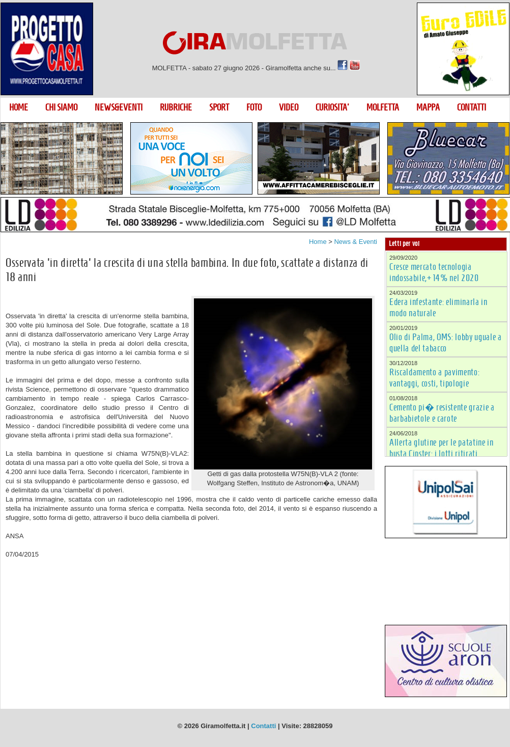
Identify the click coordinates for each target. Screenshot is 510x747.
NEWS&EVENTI (119, 107)
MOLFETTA (382, 107)
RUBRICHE (176, 107)
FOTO (254, 107)
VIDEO (288, 107)
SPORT (219, 107)
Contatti (263, 726)
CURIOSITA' (332, 107)
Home (318, 241)
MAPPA (428, 107)
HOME (18, 107)
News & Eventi (355, 241)
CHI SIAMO (61, 107)
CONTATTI (471, 107)
